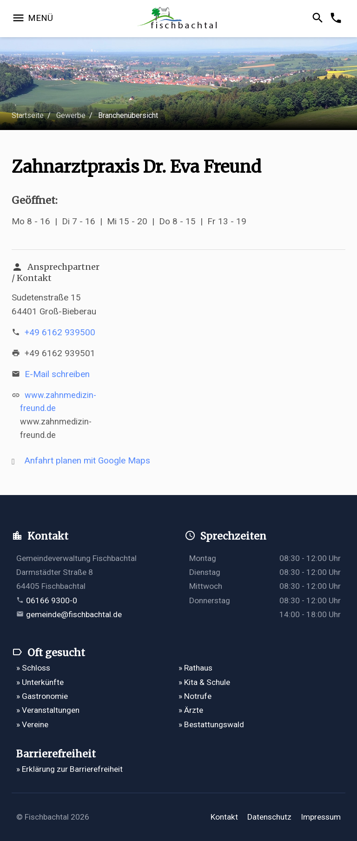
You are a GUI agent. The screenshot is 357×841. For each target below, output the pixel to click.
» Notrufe (195, 696)
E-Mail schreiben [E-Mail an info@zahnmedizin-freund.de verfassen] (57, 374)
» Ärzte (190, 710)
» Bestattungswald (211, 724)
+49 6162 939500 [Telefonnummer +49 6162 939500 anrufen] (60, 332)
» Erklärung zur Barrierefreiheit (69, 769)
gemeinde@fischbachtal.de (74, 614)
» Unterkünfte (40, 682)
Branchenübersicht (128, 115)
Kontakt (224, 816)
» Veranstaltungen (47, 710)
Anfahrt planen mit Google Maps (87, 460)
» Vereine (32, 724)
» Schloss (33, 667)
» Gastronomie (42, 696)
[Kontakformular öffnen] (337, 18)
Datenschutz (269, 816)
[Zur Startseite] (179, 19)
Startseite (28, 115)
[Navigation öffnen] (32, 18)
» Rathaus (195, 667)
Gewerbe (71, 115)
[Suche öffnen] (319, 18)
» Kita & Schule (204, 682)
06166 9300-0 (51, 600)
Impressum (321, 816)
